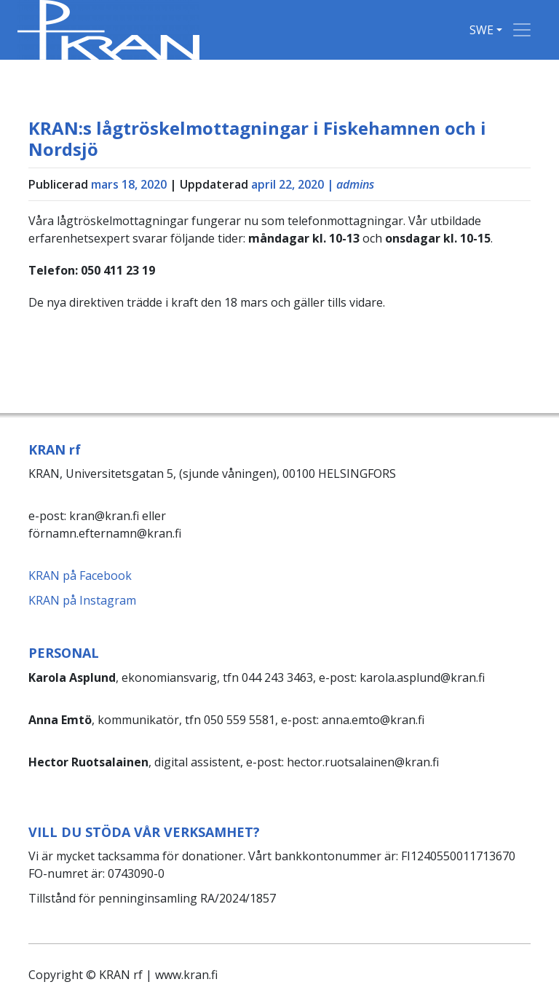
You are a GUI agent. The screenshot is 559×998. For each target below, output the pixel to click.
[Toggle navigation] (522, 30)
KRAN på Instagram (82, 600)
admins (355, 184)
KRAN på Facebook (80, 575)
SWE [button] (481, 30)
